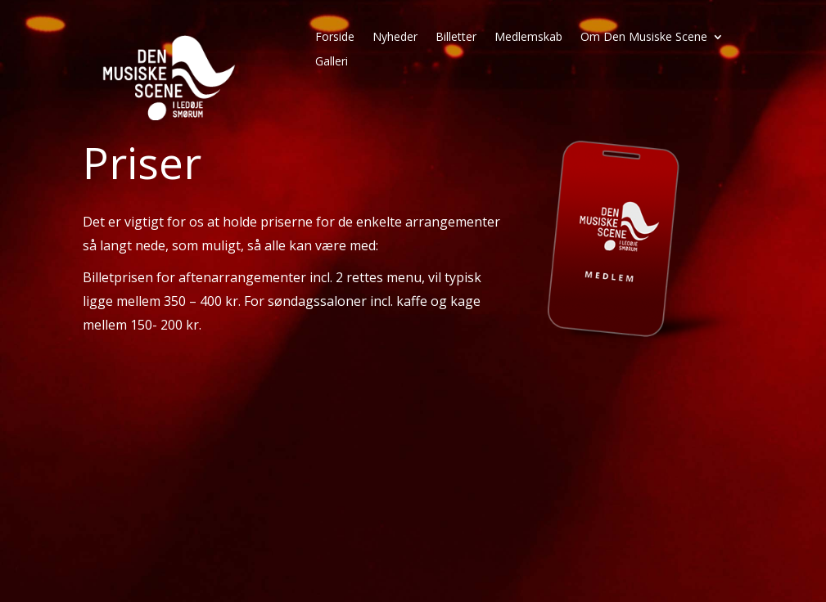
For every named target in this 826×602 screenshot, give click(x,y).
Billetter (456, 37)
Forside (334, 37)
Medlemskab (528, 37)
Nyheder (395, 37)
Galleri (331, 62)
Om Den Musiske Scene (643, 37)
